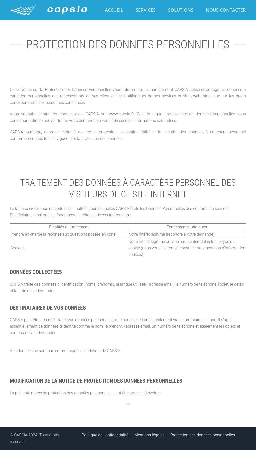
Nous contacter (226, 10)
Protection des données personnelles (202, 435)
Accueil (114, 10)
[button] (128, 405)
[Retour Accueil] (49, 10)
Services (146, 10)
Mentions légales (149, 435)
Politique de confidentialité (105, 435)
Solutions (181, 10)
